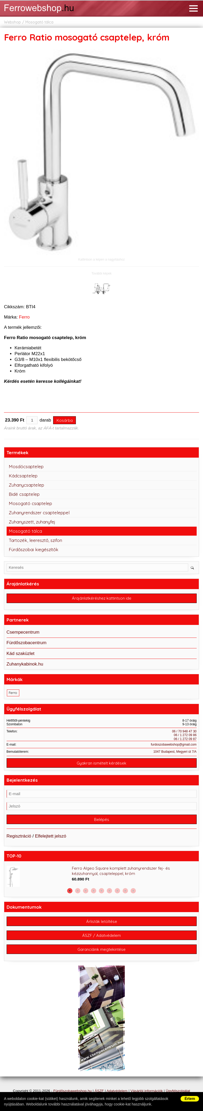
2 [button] (77, 890)
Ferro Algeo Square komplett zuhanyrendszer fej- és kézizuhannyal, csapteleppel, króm (121, 871)
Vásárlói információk (146, 1091)
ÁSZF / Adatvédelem (101, 935)
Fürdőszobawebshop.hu (72, 1091)
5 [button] (101, 890)
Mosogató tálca (39, 22)
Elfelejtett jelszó (50, 836)
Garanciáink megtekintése (101, 949)
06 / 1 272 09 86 (185, 735)
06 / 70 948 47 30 (184, 731)
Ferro (24, 317)
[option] (102, 876)
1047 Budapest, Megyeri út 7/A (174, 751)
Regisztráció (19, 836)
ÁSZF (99, 1091)
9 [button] (133, 890)
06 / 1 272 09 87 (185, 739)
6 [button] (109, 890)
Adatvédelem (117, 1091)
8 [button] (125, 890)
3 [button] (85, 890)
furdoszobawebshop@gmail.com (174, 744)
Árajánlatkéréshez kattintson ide (101, 598)
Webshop (12, 22)
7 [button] (117, 890)
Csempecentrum (23, 632)
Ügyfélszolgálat (178, 1091)
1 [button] (69, 890)
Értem (189, 1099)
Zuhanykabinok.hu (25, 664)
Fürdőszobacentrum (27, 642)
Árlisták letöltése (101, 921)
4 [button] (93, 890)
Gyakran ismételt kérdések (101, 763)
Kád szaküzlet (21, 653)
